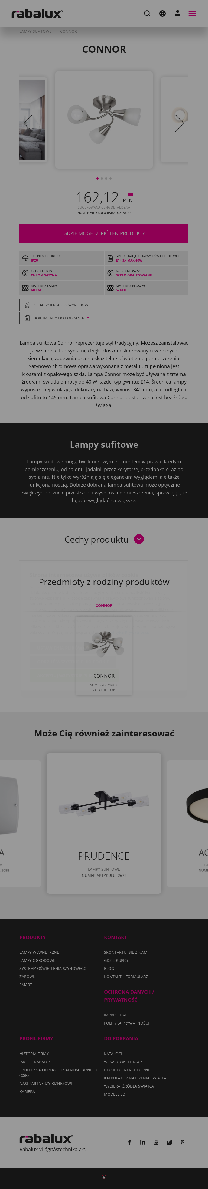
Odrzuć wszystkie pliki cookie (73, 630)
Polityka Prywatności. (128, 600)
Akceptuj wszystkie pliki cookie (74, 644)
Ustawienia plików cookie (68, 616)
